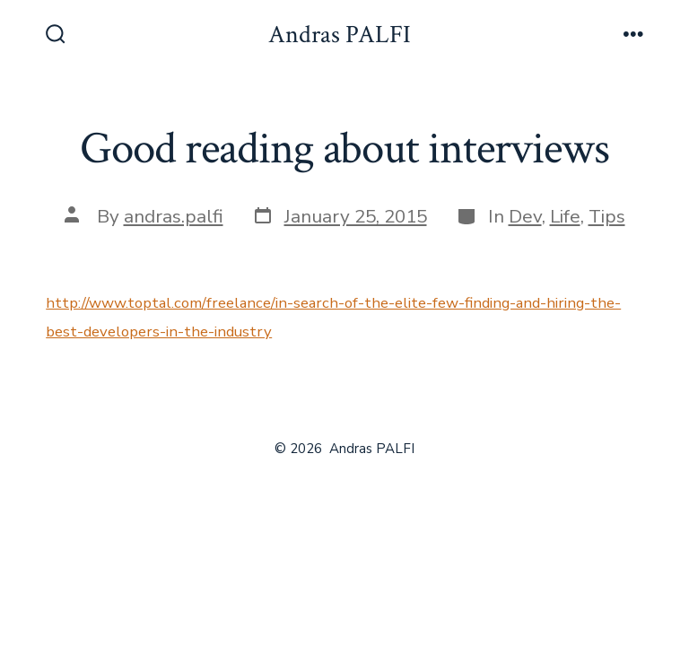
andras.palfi (173, 216)
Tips (607, 216)
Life (565, 216)
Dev (525, 216)
